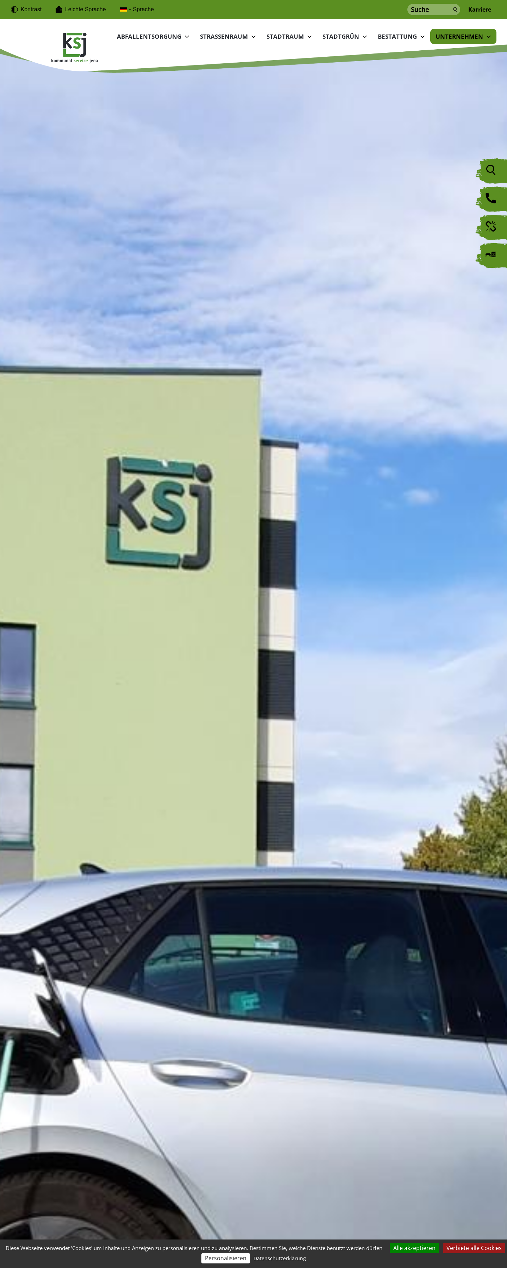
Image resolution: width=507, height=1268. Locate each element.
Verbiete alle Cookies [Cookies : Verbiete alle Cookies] (474, 1248)
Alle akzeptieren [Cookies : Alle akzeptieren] (414, 1248)
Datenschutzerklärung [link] (280, 1258)
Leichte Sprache (85, 9)
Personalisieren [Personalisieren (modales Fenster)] (225, 1258)
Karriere (479, 10)
